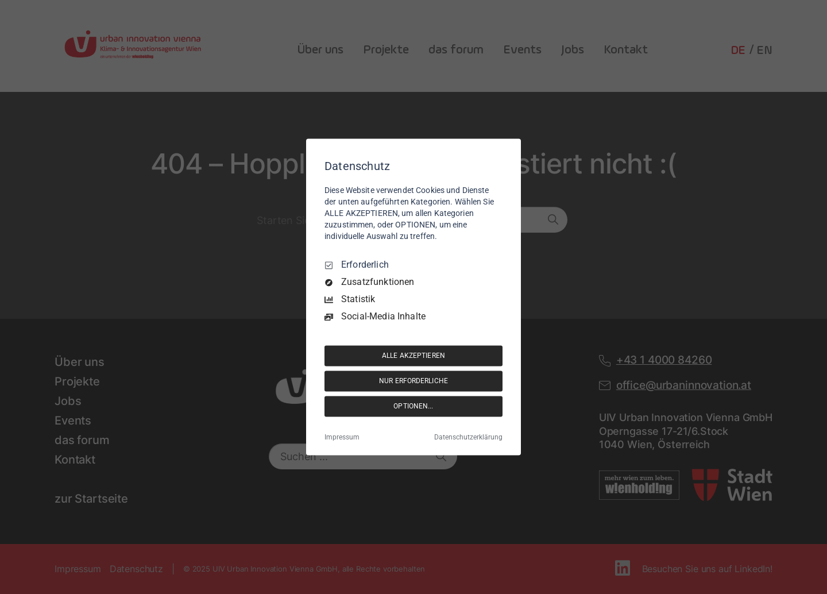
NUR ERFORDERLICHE (413, 381)
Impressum (342, 437)
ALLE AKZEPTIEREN (413, 356)
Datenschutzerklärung (468, 437)
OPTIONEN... (413, 406)
